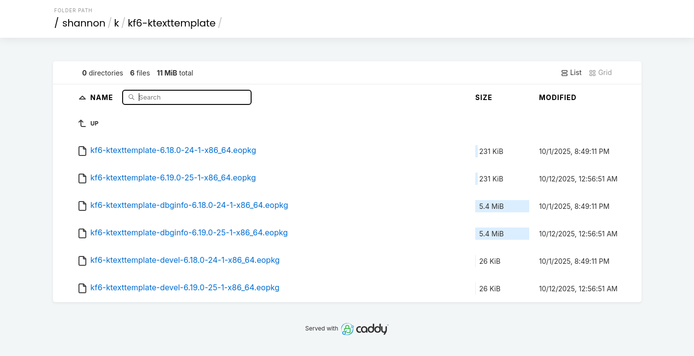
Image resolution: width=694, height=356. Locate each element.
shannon (83, 23)
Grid (600, 72)
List (571, 72)
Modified (558, 97)
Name (102, 97)
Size (483, 97)
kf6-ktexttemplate (171, 23)
